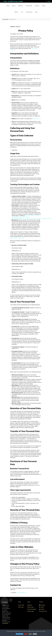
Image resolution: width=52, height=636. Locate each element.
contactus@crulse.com (21, 592)
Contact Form (43, 611)
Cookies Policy (30, 611)
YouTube (42, 609)
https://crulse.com (37, 118)
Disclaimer (29, 605)
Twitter (42, 607)
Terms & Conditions (31, 609)
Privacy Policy (30, 607)
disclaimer (6, 623)
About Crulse (21, 605)
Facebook (42, 605)
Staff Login (20, 607)
